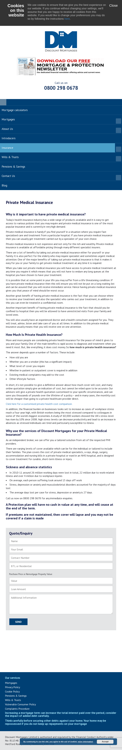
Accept (105, 741)
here (67, 18)
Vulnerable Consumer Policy (20, 704)
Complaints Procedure (17, 708)
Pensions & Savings (16, 695)
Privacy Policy (12, 687)
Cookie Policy (12, 691)
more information (85, 742)
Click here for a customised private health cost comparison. (39, 404)
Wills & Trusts (13, 700)
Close (113, 5)
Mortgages (11, 682)
